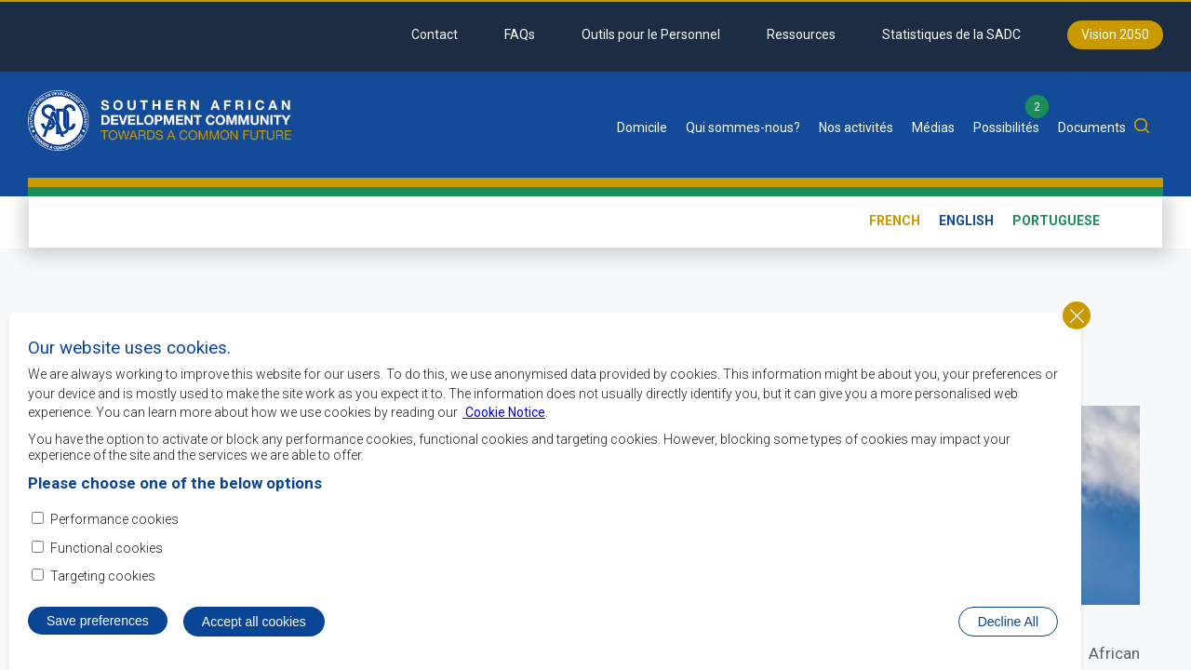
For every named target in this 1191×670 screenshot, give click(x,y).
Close (1077, 317)
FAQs (519, 34)
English (966, 220)
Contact (434, 34)
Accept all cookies (254, 623)
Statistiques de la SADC (951, 34)
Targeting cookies (102, 577)
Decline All (1008, 623)
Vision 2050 (1115, 34)
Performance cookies (114, 521)
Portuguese (1056, 220)
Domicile (642, 127)
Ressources (801, 34)
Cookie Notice (503, 414)
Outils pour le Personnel (651, 34)
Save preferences (98, 622)
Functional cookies (106, 549)
